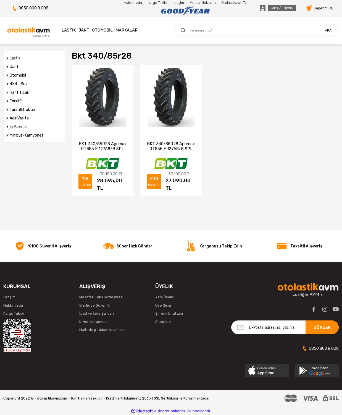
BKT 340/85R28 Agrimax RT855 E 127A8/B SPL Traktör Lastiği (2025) (103, 146)
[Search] (256, 30)
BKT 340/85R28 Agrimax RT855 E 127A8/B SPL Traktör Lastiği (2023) (171, 146)
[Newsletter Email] (285, 327)
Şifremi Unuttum (169, 313)
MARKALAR (126, 30)
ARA (328, 30)
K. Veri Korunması (93, 322)
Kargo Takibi (157, 3)
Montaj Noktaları (203, 3)
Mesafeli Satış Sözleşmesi (101, 297)
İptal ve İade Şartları (96, 313)
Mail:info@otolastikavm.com (103, 330)
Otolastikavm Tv (234, 3)
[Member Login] (271, 8)
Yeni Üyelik (164, 297)
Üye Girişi (163, 305)
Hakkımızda (133, 3)
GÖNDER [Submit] (322, 327)
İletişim (178, 3)
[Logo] (185, 11)
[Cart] (319, 8)
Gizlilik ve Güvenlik (94, 305)
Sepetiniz (163, 322)
